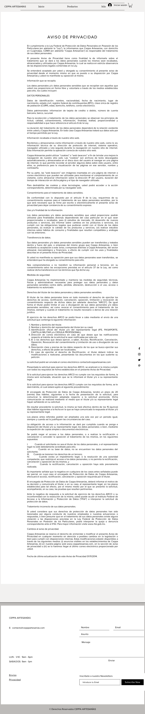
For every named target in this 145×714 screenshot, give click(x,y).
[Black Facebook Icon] (139, 348)
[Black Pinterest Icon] (139, 365)
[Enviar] (111, 660)
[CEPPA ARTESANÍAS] (18, 7)
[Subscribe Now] (132, 682)
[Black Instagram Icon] (139, 354)
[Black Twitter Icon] (139, 360)
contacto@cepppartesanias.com (28, 628)
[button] (130, 5)
